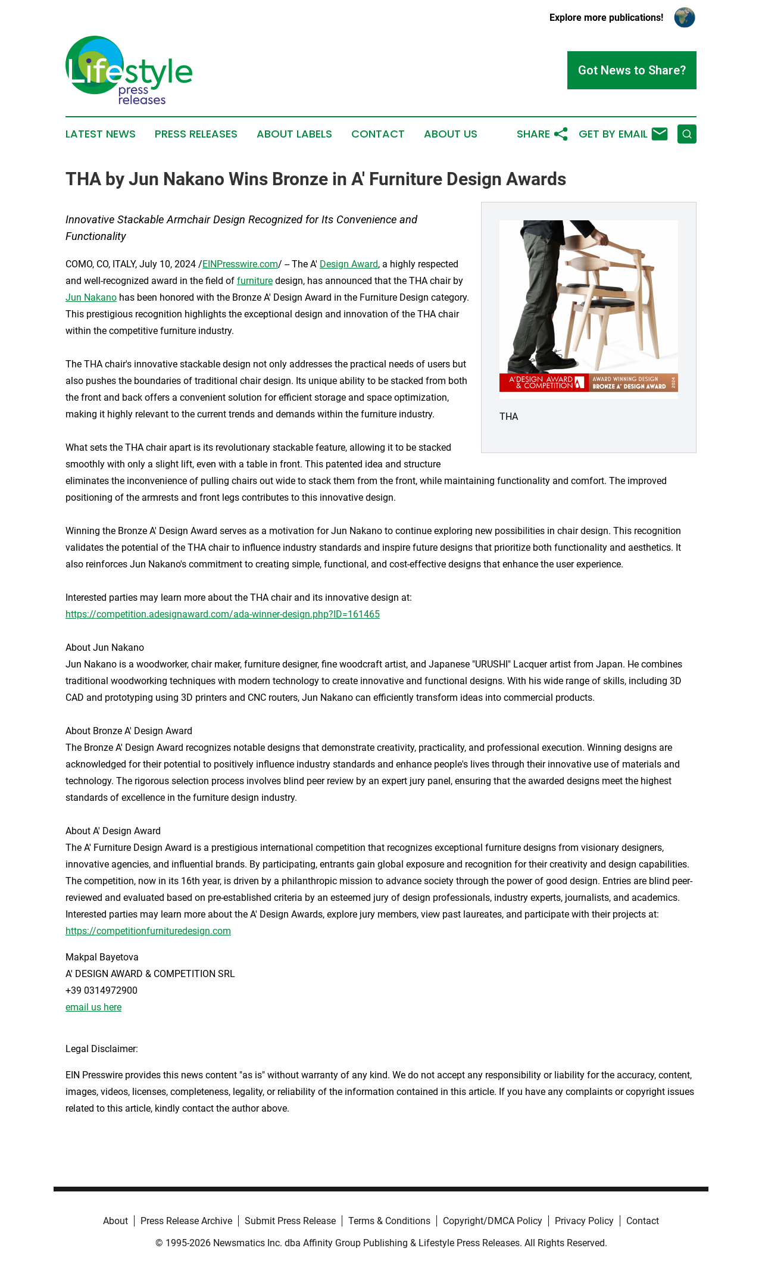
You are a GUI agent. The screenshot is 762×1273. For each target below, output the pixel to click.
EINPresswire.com (240, 264)
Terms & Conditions (389, 1221)
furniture (255, 280)
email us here (93, 1007)
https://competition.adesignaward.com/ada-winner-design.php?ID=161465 (222, 614)
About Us (450, 134)
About (115, 1221)
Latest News (100, 134)
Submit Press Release (290, 1221)
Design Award (349, 264)
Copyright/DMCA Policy (492, 1221)
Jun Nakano (91, 297)
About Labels (294, 134)
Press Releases (196, 134)
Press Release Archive (186, 1221)
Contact (378, 134)
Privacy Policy (584, 1221)
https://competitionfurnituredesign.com (148, 931)
